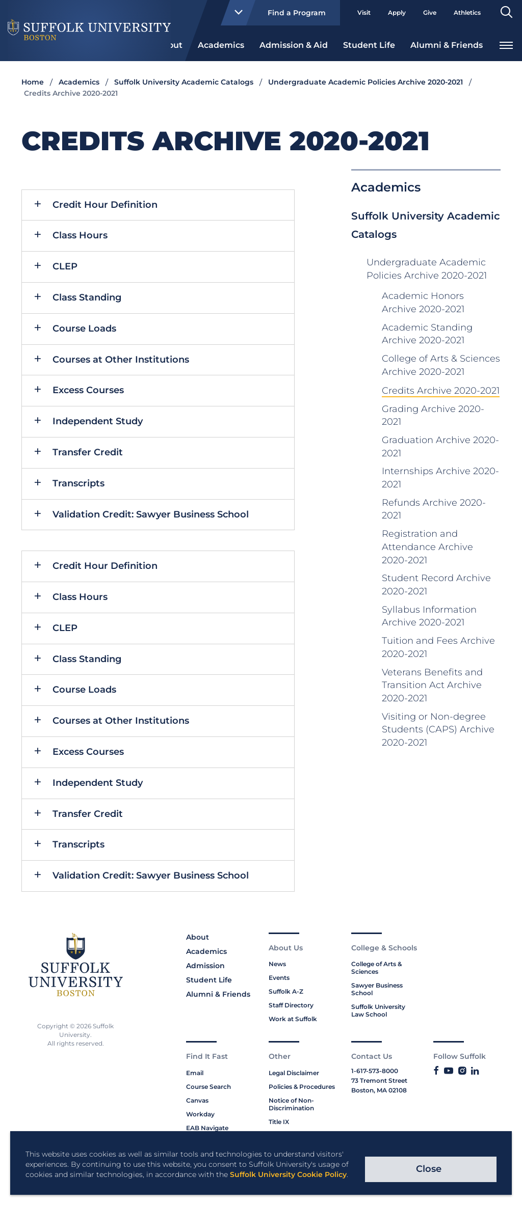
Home (32, 82)
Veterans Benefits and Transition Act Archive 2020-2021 (432, 685)
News (277, 964)
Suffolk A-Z (286, 991)
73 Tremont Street (379, 1080)
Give (429, 12)
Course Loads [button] (84, 328)
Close (428, 1168)
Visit (364, 12)
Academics (221, 45)
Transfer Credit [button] (88, 452)
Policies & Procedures (302, 1086)
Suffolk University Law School (378, 1010)
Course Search (208, 1086)
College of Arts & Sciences (376, 967)
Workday (200, 1114)
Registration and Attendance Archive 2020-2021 (427, 546)
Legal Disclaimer (294, 1073)
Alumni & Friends (446, 45)
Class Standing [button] (87, 297)
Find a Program (275, 12)
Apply (397, 12)
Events (279, 977)
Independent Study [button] (98, 421)
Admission (205, 965)
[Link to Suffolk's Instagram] (462, 1071)
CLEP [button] (65, 266)
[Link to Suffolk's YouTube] (448, 1071)
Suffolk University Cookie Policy (288, 1174)
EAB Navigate (207, 1128)
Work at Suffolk (293, 1019)
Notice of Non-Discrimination (291, 1104)
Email (194, 1073)
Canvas (197, 1100)
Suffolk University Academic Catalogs (183, 82)
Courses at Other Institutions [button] (121, 359)
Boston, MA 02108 (379, 1090)
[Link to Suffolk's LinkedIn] (475, 1071)
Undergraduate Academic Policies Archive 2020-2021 (365, 82)
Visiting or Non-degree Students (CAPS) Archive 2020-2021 (438, 729)
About (197, 937)
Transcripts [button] (79, 483)
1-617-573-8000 (374, 1071)
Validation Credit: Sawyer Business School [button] (151, 514)
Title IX (279, 1122)
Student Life (369, 45)
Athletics (467, 12)
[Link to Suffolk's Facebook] (436, 1071)
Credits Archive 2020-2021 (441, 390)
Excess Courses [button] (88, 390)
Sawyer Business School (377, 989)
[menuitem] (221, 44)
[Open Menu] (506, 44)
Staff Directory (291, 1005)
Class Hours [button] (80, 235)
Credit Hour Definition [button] (105, 204)
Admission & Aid (293, 45)
